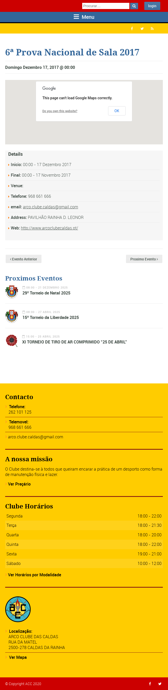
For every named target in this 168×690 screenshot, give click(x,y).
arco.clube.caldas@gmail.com (50, 207)
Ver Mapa (18, 657)
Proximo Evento (144, 259)
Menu (84, 16)
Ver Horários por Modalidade (34, 575)
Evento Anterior (23, 259)
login (152, 5)
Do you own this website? (60, 111)
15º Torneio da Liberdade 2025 (50, 317)
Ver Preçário (19, 484)
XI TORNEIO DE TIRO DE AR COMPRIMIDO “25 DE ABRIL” (74, 342)
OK (116, 111)
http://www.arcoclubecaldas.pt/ (49, 228)
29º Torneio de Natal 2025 (46, 293)
